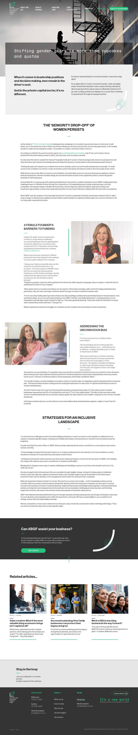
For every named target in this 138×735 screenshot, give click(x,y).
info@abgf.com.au (38, 713)
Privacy (12, 729)
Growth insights (60, 713)
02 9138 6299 (36, 706)
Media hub (81, 699)
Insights (89, 8)
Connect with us (121, 693)
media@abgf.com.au (85, 706)
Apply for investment (118, 9)
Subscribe (101, 8)
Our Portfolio (72, 9)
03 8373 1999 (36, 699)
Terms (17, 729)
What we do (24, 9)
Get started (33, 550)
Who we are (55, 9)
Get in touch (36, 693)
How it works (38, 9)
